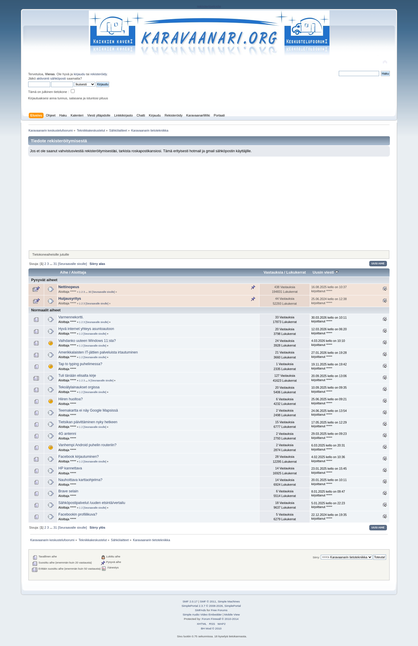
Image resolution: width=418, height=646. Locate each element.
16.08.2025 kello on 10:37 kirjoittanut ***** (329, 289)
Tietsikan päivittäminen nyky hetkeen (87, 422)
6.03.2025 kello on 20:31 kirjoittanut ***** (328, 447)
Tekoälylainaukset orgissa (79, 387)
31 (55, 263)
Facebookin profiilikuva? (77, 514)
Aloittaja (78, 272)
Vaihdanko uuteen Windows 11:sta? (87, 341)
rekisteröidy (98, 74)
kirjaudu (79, 74)
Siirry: (316, 557)
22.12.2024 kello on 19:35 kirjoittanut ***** (329, 517)
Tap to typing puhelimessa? (80, 364)
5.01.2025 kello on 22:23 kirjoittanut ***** (328, 505)
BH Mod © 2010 (211, 628)
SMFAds (200, 610)
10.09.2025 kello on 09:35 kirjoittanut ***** (329, 389)
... (51, 263)
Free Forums (219, 610)
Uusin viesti (325, 272)
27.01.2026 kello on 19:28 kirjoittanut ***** (329, 354)
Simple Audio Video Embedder (202, 614)
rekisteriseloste (209, 7)
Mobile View (232, 614)
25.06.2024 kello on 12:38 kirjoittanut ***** (329, 301)
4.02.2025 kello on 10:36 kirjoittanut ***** (328, 459)
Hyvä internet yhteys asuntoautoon (86, 329)
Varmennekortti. (71, 317)
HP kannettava (70, 468)
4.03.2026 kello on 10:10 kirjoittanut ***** (328, 343)
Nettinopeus (68, 287)
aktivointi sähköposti (51, 78)
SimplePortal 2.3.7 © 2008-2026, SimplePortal (211, 605)
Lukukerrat (296, 272)
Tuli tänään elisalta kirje (77, 376)
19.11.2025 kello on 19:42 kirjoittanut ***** (329, 366)
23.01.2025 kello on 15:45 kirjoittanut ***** (329, 470)
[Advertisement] (209, 200)
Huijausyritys (69, 299)
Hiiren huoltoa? (70, 399)
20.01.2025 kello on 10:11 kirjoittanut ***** (329, 482)
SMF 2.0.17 (190, 601)
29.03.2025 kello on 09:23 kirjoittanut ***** (329, 435)
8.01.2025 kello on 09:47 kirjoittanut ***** (328, 493)
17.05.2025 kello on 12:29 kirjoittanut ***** (329, 424)
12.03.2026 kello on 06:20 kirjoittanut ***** (329, 331)
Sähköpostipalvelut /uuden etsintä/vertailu (91, 503)
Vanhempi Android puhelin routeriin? (87, 445)
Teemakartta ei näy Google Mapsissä (88, 410)
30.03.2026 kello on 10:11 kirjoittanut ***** (329, 319)
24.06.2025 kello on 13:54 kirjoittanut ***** (329, 413)
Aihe (64, 272)
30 (89, 291)
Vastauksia (273, 272)
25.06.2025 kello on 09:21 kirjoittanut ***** (329, 401)
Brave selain (68, 491)
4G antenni (67, 434)
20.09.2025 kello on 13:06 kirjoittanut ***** (329, 378)
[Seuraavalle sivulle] (72, 263)
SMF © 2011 (208, 601)
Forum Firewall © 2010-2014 (220, 618)
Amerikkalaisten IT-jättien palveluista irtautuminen (98, 352)
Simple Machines (229, 601)
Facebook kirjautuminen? (78, 457)
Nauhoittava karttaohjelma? (80, 480)
